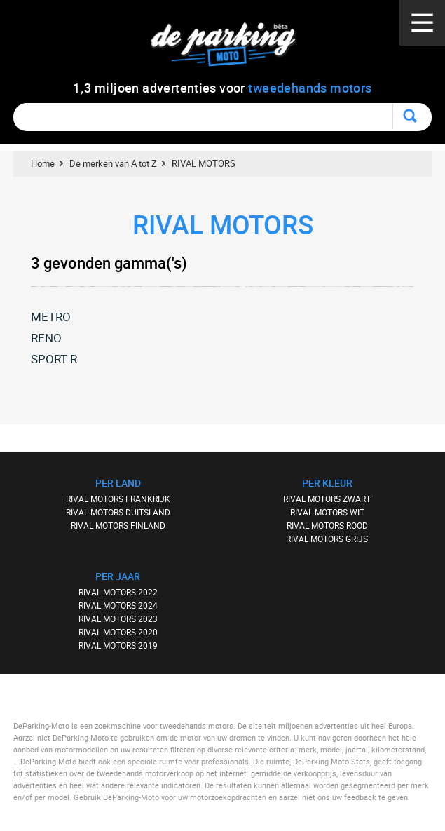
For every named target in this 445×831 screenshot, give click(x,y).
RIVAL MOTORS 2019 (118, 645)
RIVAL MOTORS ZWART (327, 498)
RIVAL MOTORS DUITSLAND (118, 512)
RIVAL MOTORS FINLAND (118, 525)
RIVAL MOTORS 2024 (118, 605)
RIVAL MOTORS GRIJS (327, 538)
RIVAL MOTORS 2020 (118, 631)
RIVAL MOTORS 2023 (118, 618)
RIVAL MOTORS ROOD (327, 525)
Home (43, 163)
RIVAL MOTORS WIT (327, 512)
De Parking (229, 48)
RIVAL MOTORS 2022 (118, 591)
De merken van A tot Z (113, 163)
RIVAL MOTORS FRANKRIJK (118, 498)
